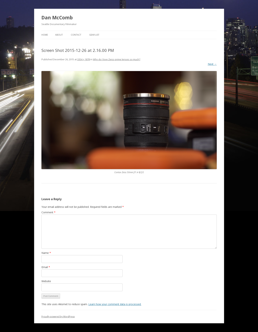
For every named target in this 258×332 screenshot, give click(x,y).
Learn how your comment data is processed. (114, 304)
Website (46, 281)
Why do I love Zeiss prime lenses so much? (116, 59)
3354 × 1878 (83, 59)
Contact (76, 34)
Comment (48, 212)
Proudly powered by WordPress (58, 316)
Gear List (94, 34)
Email (45, 267)
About (59, 34)
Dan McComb (57, 17)
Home (44, 34)
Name (46, 253)
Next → (212, 64)
